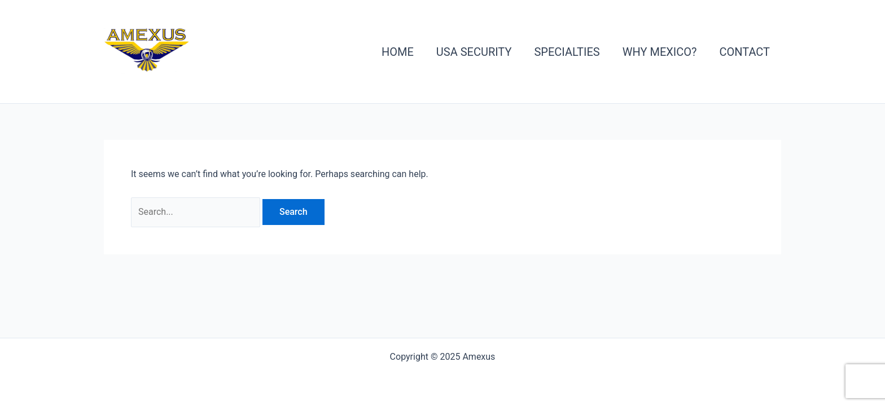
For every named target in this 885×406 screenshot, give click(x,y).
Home (398, 52)
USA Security (474, 52)
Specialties (566, 52)
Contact (744, 52)
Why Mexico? (660, 52)
